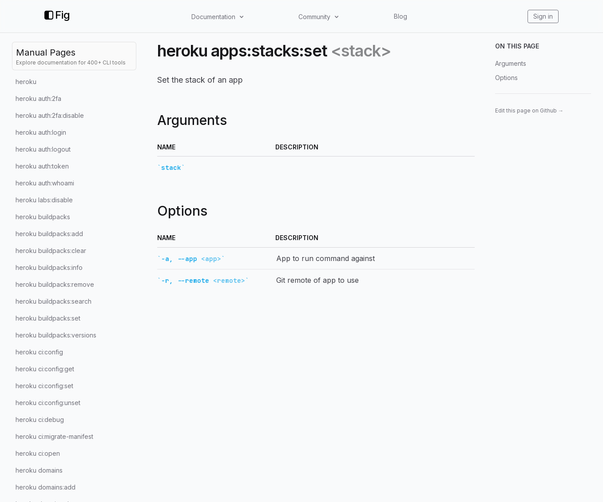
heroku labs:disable (44, 200)
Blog (400, 16)
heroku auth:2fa (38, 98)
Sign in (543, 16)
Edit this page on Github (529, 110)
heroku (26, 81)
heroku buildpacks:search (53, 301)
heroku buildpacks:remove (55, 284)
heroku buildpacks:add (49, 233)
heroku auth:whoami (45, 183)
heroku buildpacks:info (49, 267)
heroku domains (39, 470)
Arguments (510, 63)
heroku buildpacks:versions (56, 335)
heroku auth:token (42, 166)
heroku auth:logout (43, 149)
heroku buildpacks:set (48, 318)
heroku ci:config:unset (48, 402)
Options (506, 77)
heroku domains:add (45, 487)
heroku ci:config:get (45, 369)
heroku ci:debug (40, 419)
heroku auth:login (41, 132)
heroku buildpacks (43, 217)
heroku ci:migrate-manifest (54, 436)
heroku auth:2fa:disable (50, 115)
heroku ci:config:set (44, 386)
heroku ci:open (38, 453)
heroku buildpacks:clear (51, 250)
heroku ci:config (39, 352)
